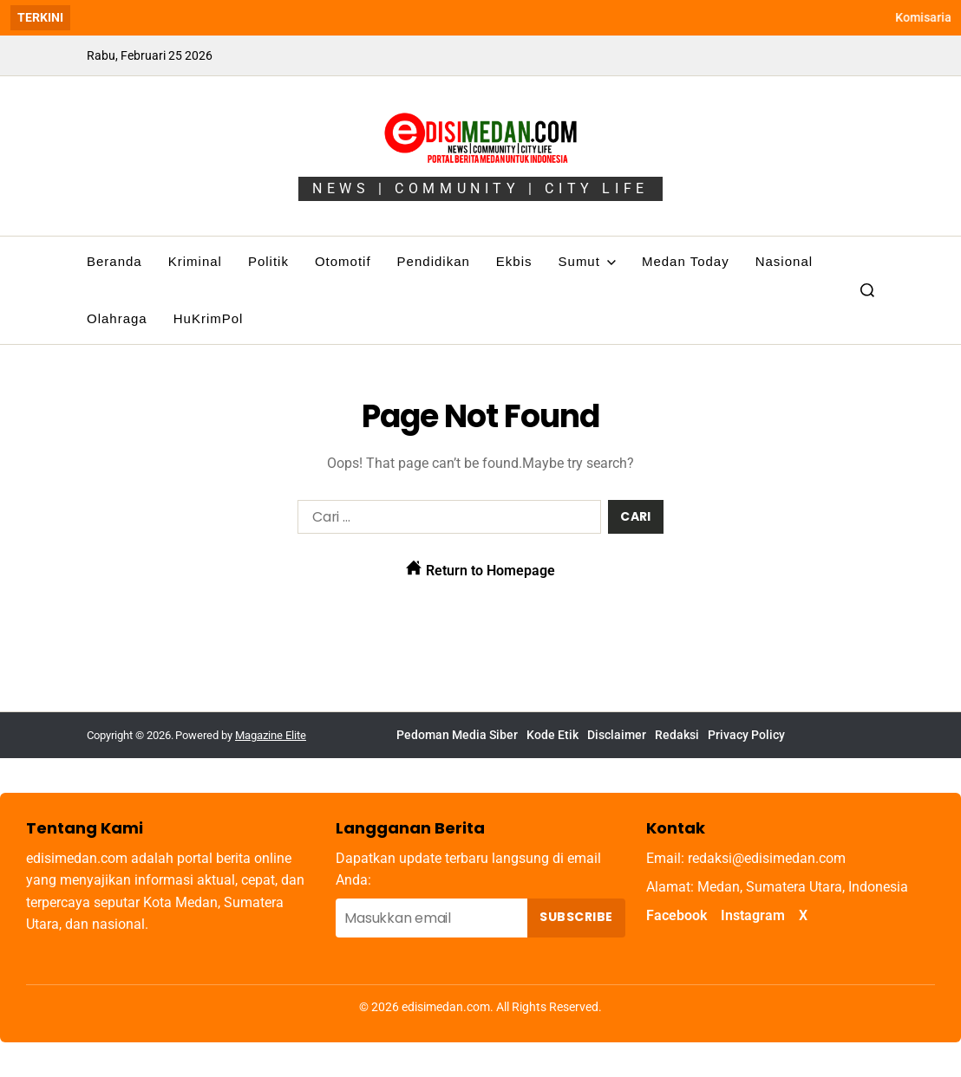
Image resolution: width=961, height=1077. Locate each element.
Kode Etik (552, 735)
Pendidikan (433, 261)
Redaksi (677, 735)
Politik (268, 261)
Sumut (587, 261)
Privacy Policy (746, 735)
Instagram (753, 915)
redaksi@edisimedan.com (767, 858)
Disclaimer (616, 735)
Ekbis (514, 261)
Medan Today (685, 261)
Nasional (784, 261)
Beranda (114, 261)
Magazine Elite (270, 735)
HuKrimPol (208, 318)
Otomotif (343, 261)
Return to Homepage (480, 569)
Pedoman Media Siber (457, 735)
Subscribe (575, 916)
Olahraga (117, 318)
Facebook (676, 915)
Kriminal (195, 261)
